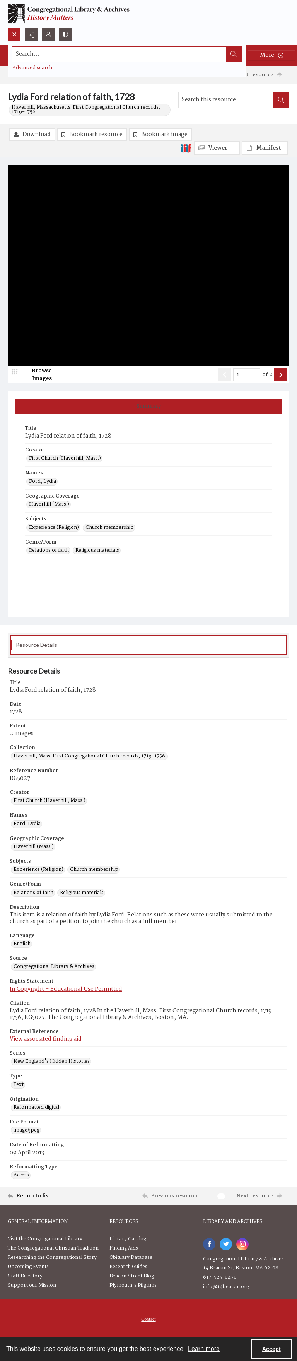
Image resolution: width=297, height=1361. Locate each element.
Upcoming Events (28, 1267)
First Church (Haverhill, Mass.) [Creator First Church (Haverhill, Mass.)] (65, 458)
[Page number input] (246, 374)
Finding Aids (123, 1248)
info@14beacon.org (226, 1287)
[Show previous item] (224, 374)
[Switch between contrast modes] (65, 34)
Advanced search (32, 68)
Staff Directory (25, 1276)
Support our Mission (32, 1285)
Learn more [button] (204, 1349)
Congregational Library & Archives (243, 1259)
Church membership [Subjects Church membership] (109, 528)
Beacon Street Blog (131, 1276)
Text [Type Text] (19, 1085)
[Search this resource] (226, 100)
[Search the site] (119, 54)
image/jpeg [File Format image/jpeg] (26, 1130)
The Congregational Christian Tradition (53, 1248)
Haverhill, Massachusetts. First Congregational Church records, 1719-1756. (86, 110)
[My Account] (48, 34)
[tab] (148, 406)
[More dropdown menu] (271, 55)
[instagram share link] (242, 1244)
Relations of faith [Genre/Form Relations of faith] (49, 550)
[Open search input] (14, 34)
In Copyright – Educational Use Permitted (66, 989)
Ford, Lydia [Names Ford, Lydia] (42, 482)
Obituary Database (130, 1257)
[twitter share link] (226, 1244)
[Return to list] (44, 1196)
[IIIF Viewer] (217, 148)
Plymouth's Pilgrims (133, 1285)
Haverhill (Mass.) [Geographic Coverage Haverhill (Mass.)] (49, 504)
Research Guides (128, 1267)
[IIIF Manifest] (265, 148)
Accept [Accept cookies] (271, 1349)
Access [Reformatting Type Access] (21, 1175)
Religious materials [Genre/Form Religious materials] (97, 550)
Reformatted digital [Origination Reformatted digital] (36, 1107)
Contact (148, 1319)
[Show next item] (280, 374)
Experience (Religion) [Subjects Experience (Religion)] (54, 528)
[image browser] (37, 374)
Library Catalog (127, 1239)
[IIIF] (186, 147)
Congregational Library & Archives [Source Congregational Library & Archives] (54, 967)
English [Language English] (22, 944)
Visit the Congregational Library (45, 1239)
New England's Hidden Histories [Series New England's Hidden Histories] (52, 1061)
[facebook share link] (209, 1244)
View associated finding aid (46, 1039)
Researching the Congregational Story (52, 1257)
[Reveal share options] (31, 34)
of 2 (267, 375)
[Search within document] (281, 100)
